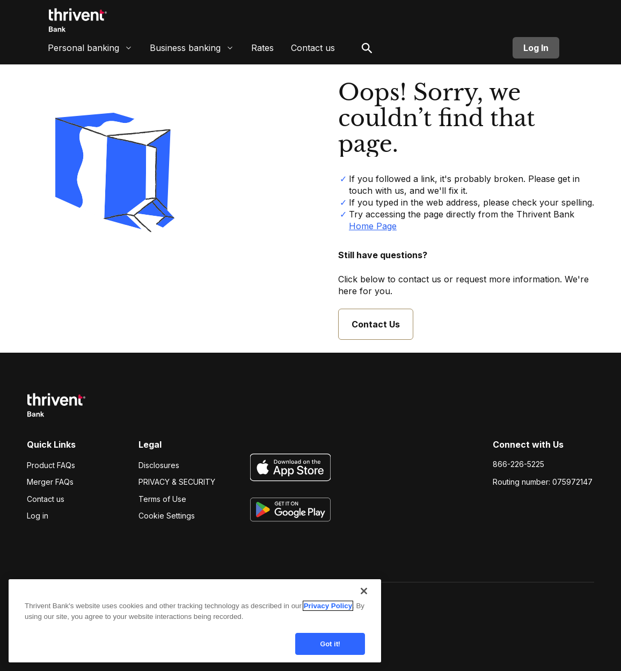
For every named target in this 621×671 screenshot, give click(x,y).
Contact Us (376, 324)
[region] (195, 628)
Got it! (330, 650)
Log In (536, 51)
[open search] (367, 51)
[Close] (364, 598)
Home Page (373, 226)
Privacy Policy (328, 613)
